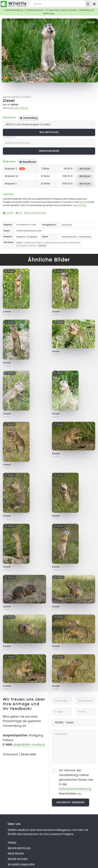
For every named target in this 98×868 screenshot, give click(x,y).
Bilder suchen (17, 859)
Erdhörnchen (74, 242)
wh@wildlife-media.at (29, 745)
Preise (12, 843)
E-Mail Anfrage (78, 205)
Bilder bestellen (19, 848)
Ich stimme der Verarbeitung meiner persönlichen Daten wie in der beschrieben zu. (76, 782)
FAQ (19, 212)
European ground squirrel (55, 242)
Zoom (90, 22)
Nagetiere (21, 236)
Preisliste (83, 202)
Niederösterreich (69, 236)
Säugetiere (32, 236)
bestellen (85, 168)
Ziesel (9, 100)
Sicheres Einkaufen (35, 212)
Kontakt (8, 212)
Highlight (42, 245)
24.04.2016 (67, 224)
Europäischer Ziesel (32, 242)
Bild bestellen (49, 132)
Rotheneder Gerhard (17, 108)
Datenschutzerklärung (75, 789)
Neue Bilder (16, 853)
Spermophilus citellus (17, 97)
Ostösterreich (85, 236)
